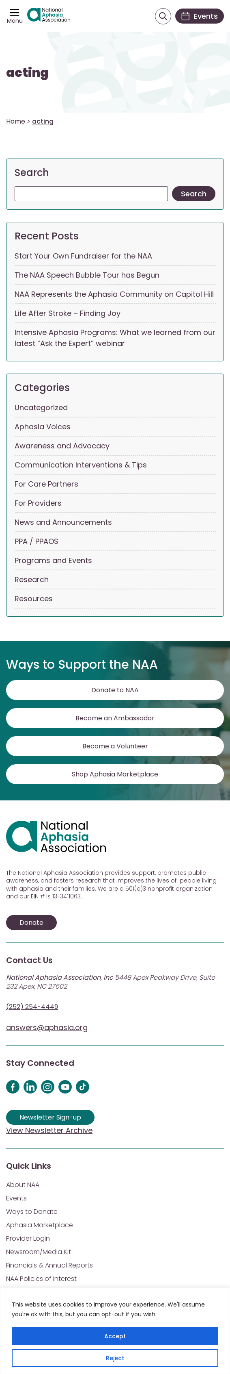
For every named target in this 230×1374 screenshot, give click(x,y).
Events (16, 1198)
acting (27, 72)
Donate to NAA (115, 690)
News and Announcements (63, 522)
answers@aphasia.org (47, 1027)
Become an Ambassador (115, 718)
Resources (34, 599)
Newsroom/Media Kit (38, 1252)
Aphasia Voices (43, 427)
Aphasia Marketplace (39, 1225)
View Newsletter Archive (49, 1130)
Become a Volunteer (115, 746)
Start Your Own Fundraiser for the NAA (83, 256)
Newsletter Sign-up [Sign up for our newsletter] (50, 1117)
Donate (31, 922)
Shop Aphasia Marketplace (115, 774)
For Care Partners (46, 484)
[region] (115, 1330)
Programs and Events (53, 560)
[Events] (199, 16)
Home (15, 121)
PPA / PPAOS (36, 541)
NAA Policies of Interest (41, 1278)
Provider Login (28, 1238)
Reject (115, 1358)
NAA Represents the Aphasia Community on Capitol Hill (114, 294)
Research (32, 579)
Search (32, 172)
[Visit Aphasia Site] (48, 16)
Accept (115, 1336)
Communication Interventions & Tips (81, 465)
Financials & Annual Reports (49, 1265)
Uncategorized (41, 407)
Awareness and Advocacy (62, 446)
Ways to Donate (32, 1211)
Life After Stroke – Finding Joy (67, 313)
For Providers (38, 503)
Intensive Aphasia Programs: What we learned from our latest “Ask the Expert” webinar (115, 337)
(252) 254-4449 (32, 1006)
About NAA (22, 1184)
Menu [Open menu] (15, 21)
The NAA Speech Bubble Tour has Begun (87, 275)
